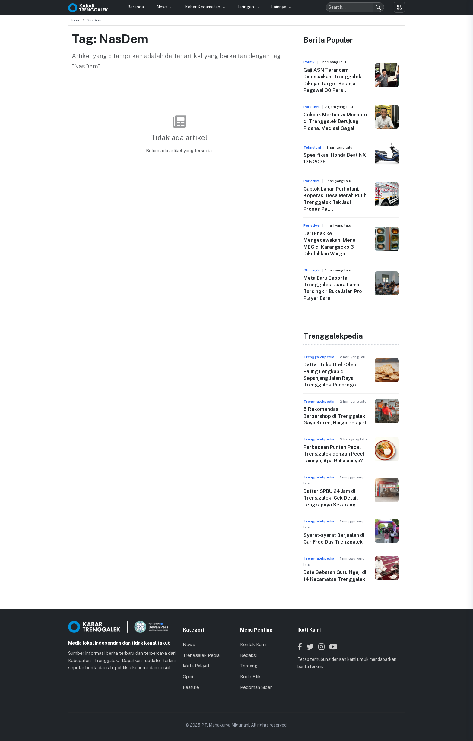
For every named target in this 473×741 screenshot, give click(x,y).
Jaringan (246, 7)
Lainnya (279, 7)
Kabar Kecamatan (203, 7)
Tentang (248, 665)
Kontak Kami (253, 644)
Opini (188, 676)
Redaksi (248, 655)
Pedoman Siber (256, 687)
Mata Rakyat (196, 665)
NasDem (94, 20)
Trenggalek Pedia (201, 655)
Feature (191, 687)
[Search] (378, 7)
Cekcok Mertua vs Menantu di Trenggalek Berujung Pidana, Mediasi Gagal (335, 121)
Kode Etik (250, 676)
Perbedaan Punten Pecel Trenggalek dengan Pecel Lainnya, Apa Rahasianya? (333, 454)
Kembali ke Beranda (179, 167)
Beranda (135, 7)
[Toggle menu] (399, 7)
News (163, 7)
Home (75, 20)
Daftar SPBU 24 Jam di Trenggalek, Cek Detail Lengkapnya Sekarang (330, 498)
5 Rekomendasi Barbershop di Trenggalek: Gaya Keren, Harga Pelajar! (335, 416)
